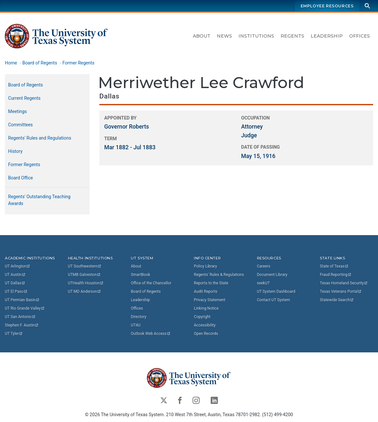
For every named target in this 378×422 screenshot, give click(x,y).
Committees (20, 124)
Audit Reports (205, 291)
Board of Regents (39, 62)
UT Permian (22, 300)
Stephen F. (22, 325)
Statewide (337, 300)
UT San (20, 316)
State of (334, 266)
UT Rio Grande (25, 308)
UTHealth (86, 283)
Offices (359, 36)
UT (17, 266)
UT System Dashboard (276, 291)
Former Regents (78, 62)
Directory (138, 316)
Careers (263, 266)
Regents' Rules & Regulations (219, 274)
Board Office (20, 177)
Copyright (202, 316)
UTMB (84, 274)
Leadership (327, 36)
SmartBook (140, 274)
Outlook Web (151, 333)
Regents (292, 36)
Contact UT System (273, 300)
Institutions (256, 36)
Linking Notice (206, 308)
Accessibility (205, 325)
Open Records (206, 333)
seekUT (263, 283)
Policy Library (205, 266)
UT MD (84, 291)
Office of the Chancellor (151, 283)
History (15, 151)
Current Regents (24, 98)
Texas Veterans (341, 291)
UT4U (135, 325)
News (224, 36)
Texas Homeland (344, 283)
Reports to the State (211, 283)
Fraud (335, 274)
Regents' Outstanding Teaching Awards (39, 200)
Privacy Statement (209, 300)
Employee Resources (327, 6)
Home (11, 62)
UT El (16, 291)
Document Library (272, 274)
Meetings (17, 111)
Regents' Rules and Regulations (39, 138)
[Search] (367, 5)
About (201, 36)
